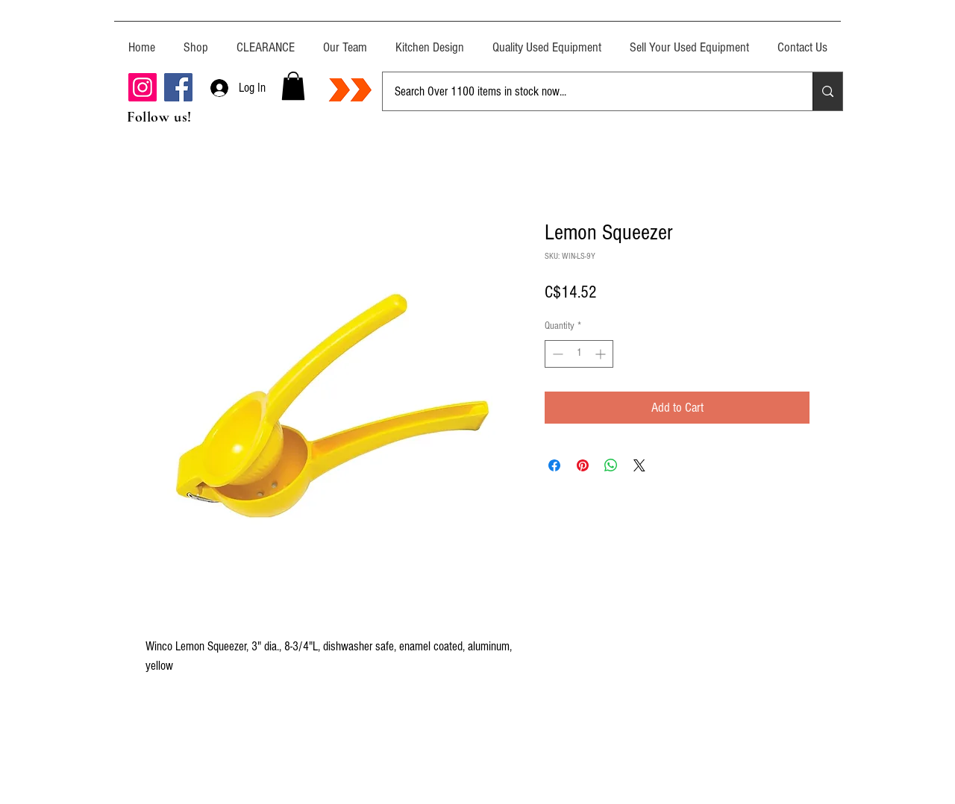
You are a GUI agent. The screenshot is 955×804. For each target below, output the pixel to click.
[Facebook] (178, 87)
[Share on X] (639, 465)
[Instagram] (142, 87)
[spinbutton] (579, 354)
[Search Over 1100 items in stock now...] (586, 91)
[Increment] (601, 354)
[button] (293, 86)
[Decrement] (556, 354)
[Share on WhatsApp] (611, 465)
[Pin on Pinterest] (583, 465)
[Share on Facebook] (554, 465)
